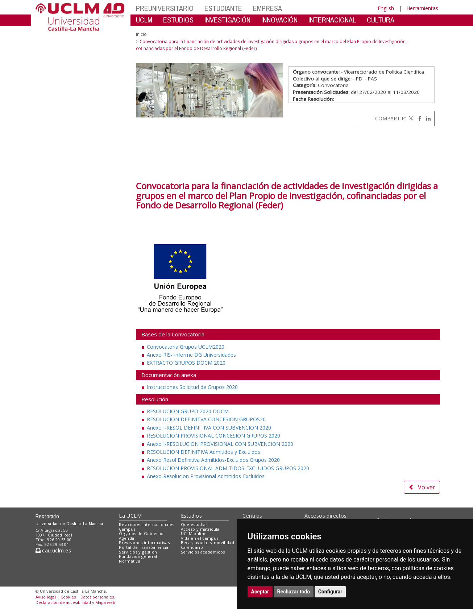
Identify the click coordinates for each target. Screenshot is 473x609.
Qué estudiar (194, 524)
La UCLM (130, 515)
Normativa (129, 561)
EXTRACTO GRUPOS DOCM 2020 (186, 362)
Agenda (126, 538)
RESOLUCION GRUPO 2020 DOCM (188, 411)
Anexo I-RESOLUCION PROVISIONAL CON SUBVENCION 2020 (220, 443)
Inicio (141, 34)
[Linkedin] (427, 118)
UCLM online (194, 533)
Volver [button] (421, 487)
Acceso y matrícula (200, 529)
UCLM (144, 20)
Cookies (68, 597)
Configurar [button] (330, 591)
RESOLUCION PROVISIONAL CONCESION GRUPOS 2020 (213, 435)
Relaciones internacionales (146, 524)
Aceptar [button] (260, 591)
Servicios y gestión (138, 552)
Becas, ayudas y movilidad (207, 542)
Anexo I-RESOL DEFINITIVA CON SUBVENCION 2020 (209, 427)
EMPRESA (267, 8)
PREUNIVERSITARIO (165, 8)
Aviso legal (46, 597)
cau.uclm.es (53, 550)
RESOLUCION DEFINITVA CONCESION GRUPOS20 (206, 419)
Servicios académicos (203, 552)
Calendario (192, 547)
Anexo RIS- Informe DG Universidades (191, 354)
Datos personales (97, 597)
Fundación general (138, 556)
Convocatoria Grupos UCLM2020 (185, 346)
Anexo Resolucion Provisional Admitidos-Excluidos (206, 476)
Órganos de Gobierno (141, 533)
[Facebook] (418, 118)
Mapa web (105, 602)
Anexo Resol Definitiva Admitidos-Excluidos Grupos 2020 (213, 459)
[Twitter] (410, 118)
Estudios (191, 515)
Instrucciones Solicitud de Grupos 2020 (192, 387)
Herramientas (422, 8)
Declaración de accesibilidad (63, 602)
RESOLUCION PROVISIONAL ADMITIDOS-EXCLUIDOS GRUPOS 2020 (228, 468)
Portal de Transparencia (144, 547)
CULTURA (380, 20)
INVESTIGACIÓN (227, 20)
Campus (127, 529)
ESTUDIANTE (223, 8)
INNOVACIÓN (279, 20)
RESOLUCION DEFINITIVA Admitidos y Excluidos (203, 451)
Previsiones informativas (144, 542)
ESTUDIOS (178, 20)
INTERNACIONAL (332, 20)
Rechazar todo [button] (293, 591)
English (386, 8)
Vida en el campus (200, 538)
